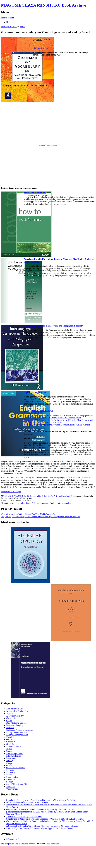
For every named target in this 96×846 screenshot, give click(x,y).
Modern (9, 763)
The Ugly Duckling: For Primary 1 (38, 411)
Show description (40, 48)
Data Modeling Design (16, 723)
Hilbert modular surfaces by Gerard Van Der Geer (27, 802)
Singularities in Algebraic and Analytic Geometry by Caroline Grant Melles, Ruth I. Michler (45, 819)
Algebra (9, 713)
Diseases (10, 727)
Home (8, 22)
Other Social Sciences (15, 768)
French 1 (10, 737)
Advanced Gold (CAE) (33, 413)
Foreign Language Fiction (17, 735)
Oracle (9, 765)
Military (9, 760)
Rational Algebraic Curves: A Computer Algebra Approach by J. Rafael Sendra (39, 828)
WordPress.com (52, 844)
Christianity (11, 718)
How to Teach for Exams (35, 192)
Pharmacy (10, 772)
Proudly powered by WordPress (14, 844)
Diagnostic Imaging (14, 725)
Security (9, 782)
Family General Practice (16, 732)
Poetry (9, 775)
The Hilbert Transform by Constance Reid (24, 816)
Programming (12, 777)
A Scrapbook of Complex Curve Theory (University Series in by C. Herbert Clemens (42, 826)
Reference (10, 779)
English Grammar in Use (35, 392)
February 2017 (12, 839)
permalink (66, 503)
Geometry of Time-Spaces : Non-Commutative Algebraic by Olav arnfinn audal (40, 809)
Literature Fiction (13, 756)
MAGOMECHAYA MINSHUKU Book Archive (43, 5)
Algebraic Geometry (15, 716)
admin (22, 27)
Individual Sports (13, 746)
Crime (9, 720)
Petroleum (10, 770)
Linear (9, 751)
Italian (9, 749)
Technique (10, 786)
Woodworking (12, 789)
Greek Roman (12, 744)
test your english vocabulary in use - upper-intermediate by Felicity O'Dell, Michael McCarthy (41, 516)
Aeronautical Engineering (17, 711)
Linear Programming (15, 753)
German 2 (10, 739)
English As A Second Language (35, 503)
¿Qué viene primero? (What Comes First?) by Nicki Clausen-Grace (29, 514)
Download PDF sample (11, 491)
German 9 (10, 742)
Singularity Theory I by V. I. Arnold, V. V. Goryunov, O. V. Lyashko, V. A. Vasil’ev (41, 800)
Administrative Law (14, 709)
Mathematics (11, 758)
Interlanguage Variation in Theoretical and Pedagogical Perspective (54, 326)
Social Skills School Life (16, 784)
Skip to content (7, 18)
